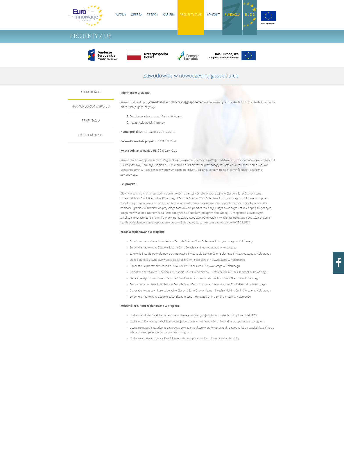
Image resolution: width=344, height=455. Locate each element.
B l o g (250, 15)
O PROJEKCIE (90, 92)
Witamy (120, 15)
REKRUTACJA (91, 121)
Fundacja (232, 15)
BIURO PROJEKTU (91, 135)
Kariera (169, 15)
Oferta (136, 15)
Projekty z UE (191, 15)
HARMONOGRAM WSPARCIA (91, 106)
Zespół (152, 15)
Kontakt (213, 15)
